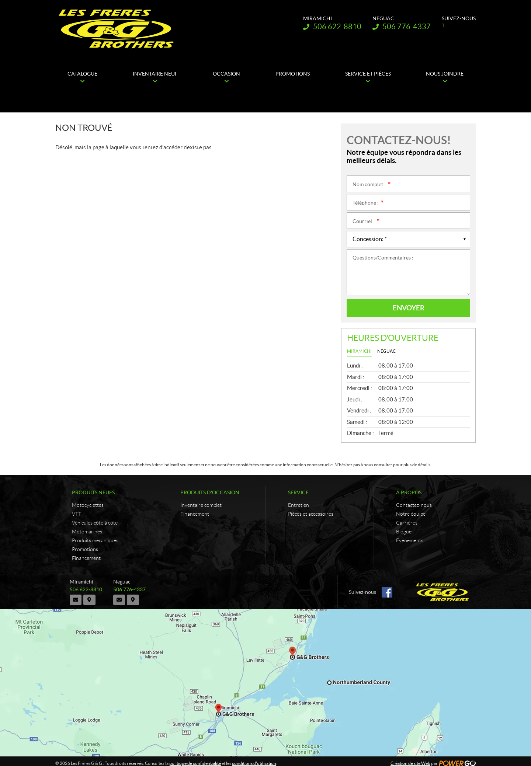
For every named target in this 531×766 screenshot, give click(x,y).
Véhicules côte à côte (95, 523)
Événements (409, 540)
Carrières (406, 523)
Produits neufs (93, 492)
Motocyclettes (88, 505)
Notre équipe (411, 514)
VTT (76, 514)
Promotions (85, 549)
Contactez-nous (414, 505)
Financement (86, 558)
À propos (408, 492)
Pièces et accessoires (310, 514)
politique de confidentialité (195, 759)
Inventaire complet (201, 505)
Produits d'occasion (209, 492)
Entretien (298, 505)
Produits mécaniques (95, 540)
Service (298, 492)
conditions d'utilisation (254, 759)
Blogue (404, 532)
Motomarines (87, 532)
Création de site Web (410, 759)
